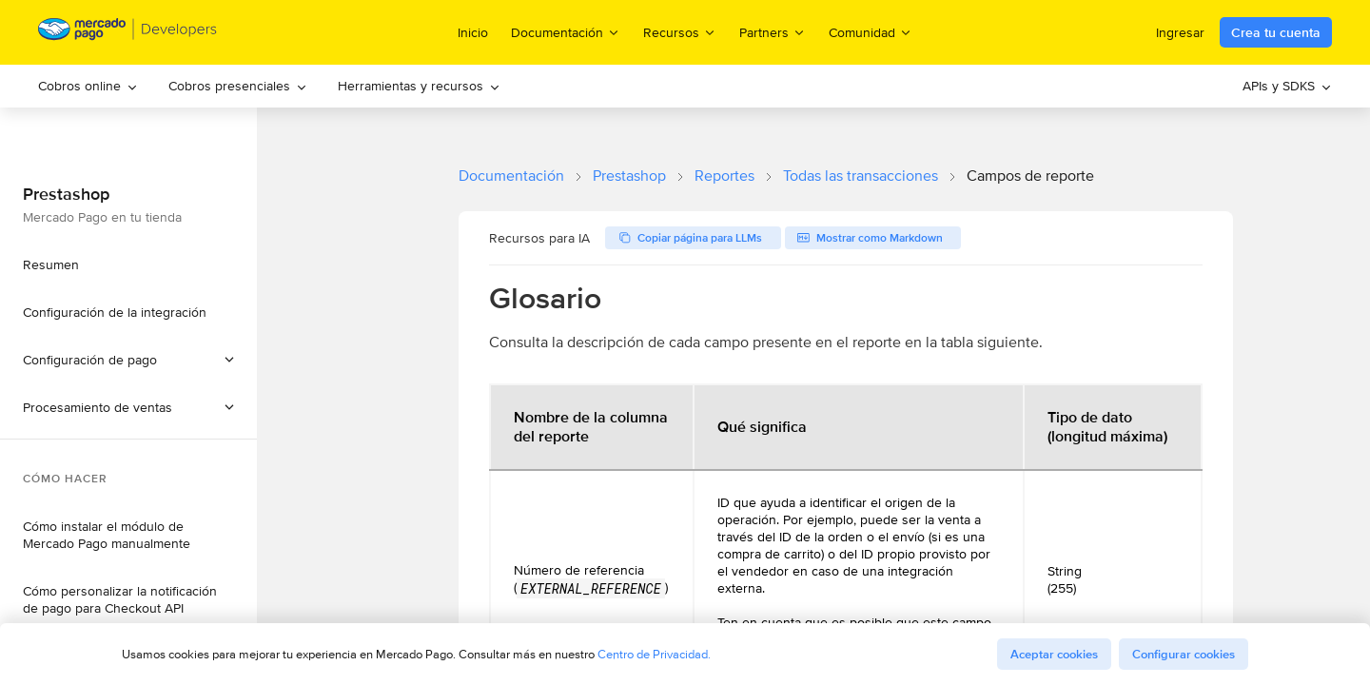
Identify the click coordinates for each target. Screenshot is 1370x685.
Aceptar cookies (1054, 654)
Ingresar (1180, 32)
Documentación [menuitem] (565, 32)
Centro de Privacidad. (654, 654)
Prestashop (629, 175)
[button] (128, 407)
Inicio (473, 32)
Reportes (724, 175)
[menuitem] (88, 86)
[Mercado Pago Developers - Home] (128, 33)
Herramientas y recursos (419, 85)
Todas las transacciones (860, 175)
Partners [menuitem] (772, 32)
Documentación (511, 175)
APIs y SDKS (1287, 85)
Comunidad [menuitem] (870, 32)
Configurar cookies (1183, 654)
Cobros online (88, 85)
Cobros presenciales (237, 85)
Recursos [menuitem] (679, 32)
